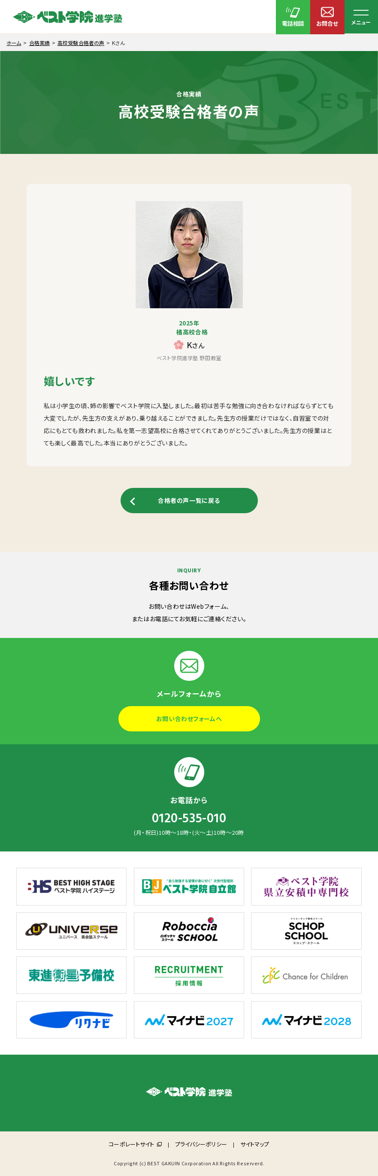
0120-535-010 (189, 818)
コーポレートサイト (131, 1144)
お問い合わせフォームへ (189, 718)
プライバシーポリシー (201, 1144)
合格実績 (39, 42)
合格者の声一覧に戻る (189, 500)
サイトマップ (254, 1144)
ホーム (13, 42)
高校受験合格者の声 (80, 42)
